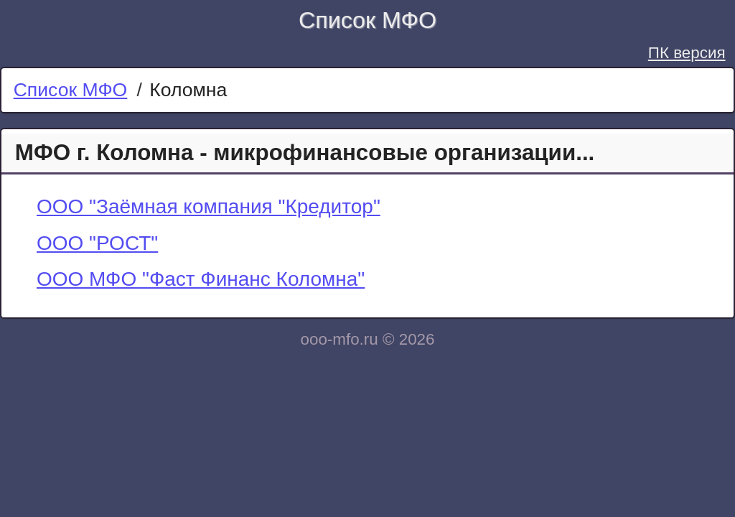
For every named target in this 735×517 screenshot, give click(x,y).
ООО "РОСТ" (97, 243)
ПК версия (687, 53)
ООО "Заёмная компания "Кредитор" (208, 206)
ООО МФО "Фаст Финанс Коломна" (201, 279)
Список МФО (367, 20)
